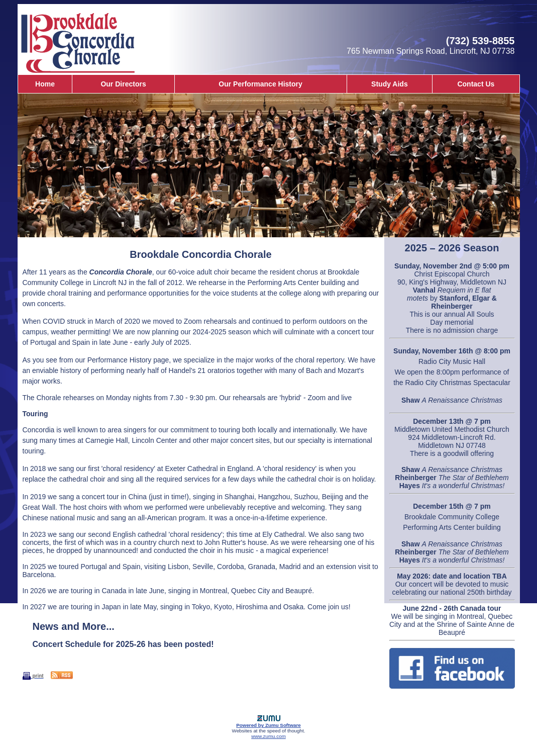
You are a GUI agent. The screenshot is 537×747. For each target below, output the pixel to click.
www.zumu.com (268, 736)
